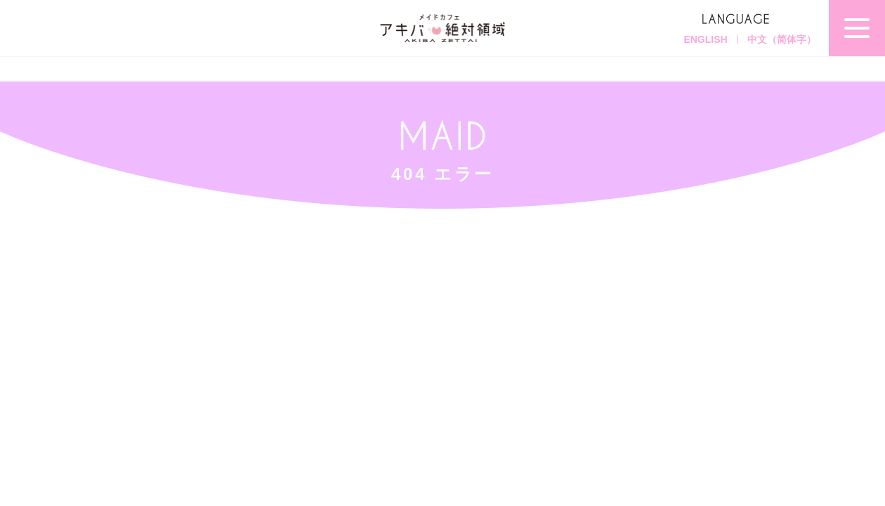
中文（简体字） (781, 39)
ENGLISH (705, 39)
